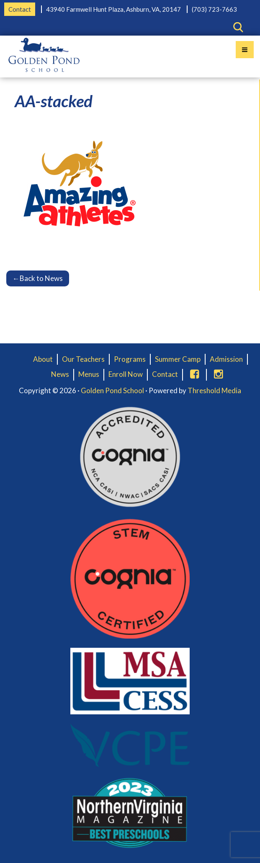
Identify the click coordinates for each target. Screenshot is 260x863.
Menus (88, 374)
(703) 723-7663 (214, 9)
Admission (226, 359)
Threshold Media (214, 390)
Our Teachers (83, 359)
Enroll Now (125, 374)
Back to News (38, 278)
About (43, 359)
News (60, 374)
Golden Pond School (112, 390)
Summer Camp (178, 359)
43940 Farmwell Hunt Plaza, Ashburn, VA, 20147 (113, 9)
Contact (19, 9)
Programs (130, 359)
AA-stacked (54, 101)
